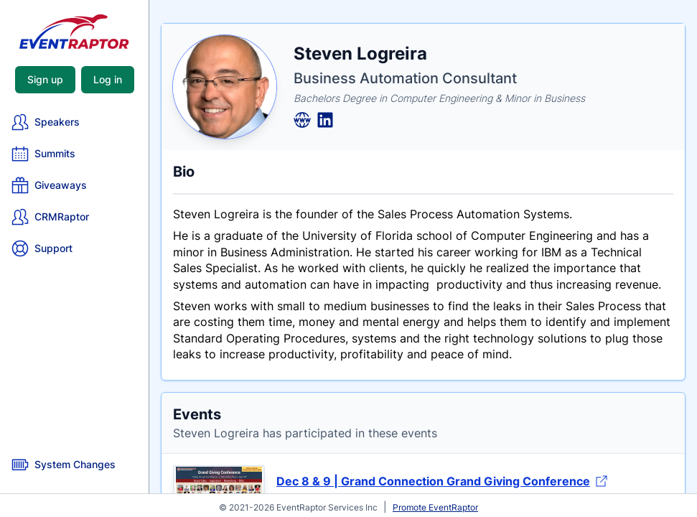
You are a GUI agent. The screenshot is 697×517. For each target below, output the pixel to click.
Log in (107, 79)
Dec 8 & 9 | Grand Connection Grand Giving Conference (441, 481)
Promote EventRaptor (435, 507)
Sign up (45, 79)
